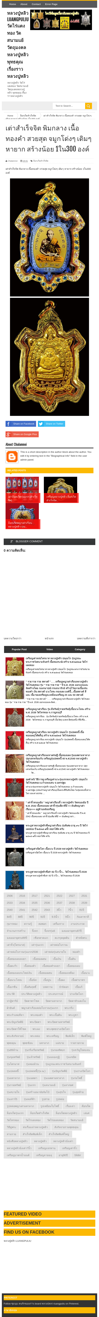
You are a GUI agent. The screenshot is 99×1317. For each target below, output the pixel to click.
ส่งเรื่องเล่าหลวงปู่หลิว (35, 1127)
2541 (22, 909)
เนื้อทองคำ (30, 965)
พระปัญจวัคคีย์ (15, 1021)
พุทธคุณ (11, 1043)
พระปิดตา (35, 1021)
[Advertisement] (31, 1185)
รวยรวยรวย (77, 1043)
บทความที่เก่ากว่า (86, 638)
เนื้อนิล (33, 979)
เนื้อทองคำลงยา (51, 965)
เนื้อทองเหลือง (66, 972)
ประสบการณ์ (55, 993)
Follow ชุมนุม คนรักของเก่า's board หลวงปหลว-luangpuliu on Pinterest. (41, 1303)
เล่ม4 (86, 1113)
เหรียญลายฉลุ (44, 1155)
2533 (10, 902)
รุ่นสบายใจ (13, 1092)
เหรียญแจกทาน (47, 1148)
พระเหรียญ (52, 1036)
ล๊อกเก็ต (86, 1106)
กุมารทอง (12, 923)
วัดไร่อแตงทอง (55, 1120)
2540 (10, 909)
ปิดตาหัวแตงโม (77, 1000)
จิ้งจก (35, 930)
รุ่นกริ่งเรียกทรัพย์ (34, 1050)
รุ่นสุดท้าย (78, 1092)
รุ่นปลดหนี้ (13, 1071)
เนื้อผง (61, 979)
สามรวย (11, 1134)
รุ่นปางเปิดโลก (82, 1071)
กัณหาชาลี (83, 916)
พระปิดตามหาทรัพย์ (59, 1021)
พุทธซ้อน (28, 1043)
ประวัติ (11, 993)
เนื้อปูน (47, 979)
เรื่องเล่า (70, 1106)
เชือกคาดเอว (41, 937)
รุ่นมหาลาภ (13, 1078)
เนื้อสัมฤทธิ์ (30, 986)
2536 (47, 902)
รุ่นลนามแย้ (48, 1085)
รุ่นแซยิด (71, 1057)
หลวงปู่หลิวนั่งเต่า (63, 1141)
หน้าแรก (49, 638)
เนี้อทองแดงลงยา (16, 958)
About (23, 4)
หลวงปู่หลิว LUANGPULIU (17, 1241)
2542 (34, 909)
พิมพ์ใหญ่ (86, 1036)
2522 (59, 895)
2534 (22, 902)
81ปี (81, 909)
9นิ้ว (67, 916)
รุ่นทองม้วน (32, 1064)
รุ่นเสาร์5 (12, 1099)
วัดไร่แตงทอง (33, 1120)
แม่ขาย (60, 1043)
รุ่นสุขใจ (61, 1092)
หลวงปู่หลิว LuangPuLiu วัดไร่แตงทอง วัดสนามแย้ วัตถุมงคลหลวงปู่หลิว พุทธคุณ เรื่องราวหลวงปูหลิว (18, 44)
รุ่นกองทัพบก (58, 1050)
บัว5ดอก (63, 986)
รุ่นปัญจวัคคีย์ (59, 1071)
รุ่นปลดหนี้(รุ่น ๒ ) (35, 1071)
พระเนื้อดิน (55, 1014)
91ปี (43, 916)
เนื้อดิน (72, 958)
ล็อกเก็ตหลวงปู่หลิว (66, 1113)
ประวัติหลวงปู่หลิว (31, 993)
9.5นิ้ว (55, 916)
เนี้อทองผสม (39, 958)
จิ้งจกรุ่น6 (49, 930)
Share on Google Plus (21, 434)
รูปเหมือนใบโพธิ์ (50, 1106)
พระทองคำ (37, 1014)
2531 (84, 895)
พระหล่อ (35, 1036)
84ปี (9, 916)
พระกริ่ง (69, 1007)
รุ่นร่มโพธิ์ (76, 1078)
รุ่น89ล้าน (12, 1050)
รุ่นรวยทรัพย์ (14, 1085)
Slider (77, 1155)
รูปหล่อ (60, 1099)
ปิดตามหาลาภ (54, 1000)
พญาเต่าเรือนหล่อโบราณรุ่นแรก (39, 1007)
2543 (47, 909)
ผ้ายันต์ (11, 1007)
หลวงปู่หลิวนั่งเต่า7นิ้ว (19, 1148)
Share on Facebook (20, 424)
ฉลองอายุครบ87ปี (72, 930)
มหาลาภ (44, 1043)
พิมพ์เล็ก (70, 1036)
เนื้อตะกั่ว (12, 965)
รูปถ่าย (45, 1099)
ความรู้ (28, 923)
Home (12, 4)
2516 (22, 895)
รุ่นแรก (32, 1085)
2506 (10, 895)
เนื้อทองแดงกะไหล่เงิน (19, 972)
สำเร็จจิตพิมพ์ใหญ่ (59, 1134)
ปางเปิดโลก (76, 993)
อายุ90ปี (63, 1155)
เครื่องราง (58, 923)
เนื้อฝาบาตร (78, 979)
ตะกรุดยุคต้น (62, 937)
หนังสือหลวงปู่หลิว (17, 1141)
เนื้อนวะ (85, 972)
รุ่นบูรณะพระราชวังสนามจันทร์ (63, 1064)
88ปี (20, 916)
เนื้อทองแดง (73, 965)
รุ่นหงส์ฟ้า (29, 1099)
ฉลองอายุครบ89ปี (17, 937)
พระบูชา (73, 1014)
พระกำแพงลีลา (15, 1014)
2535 (34, 902)
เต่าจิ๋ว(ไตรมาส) (16, 944)
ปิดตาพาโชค (31, 1000)
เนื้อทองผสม (45, 972)
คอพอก (42, 923)
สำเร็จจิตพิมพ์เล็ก (32, 1134)
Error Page (51, 4)
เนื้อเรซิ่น (12, 986)
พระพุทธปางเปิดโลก (58, 1029)
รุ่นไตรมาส (13, 1064)
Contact (36, 4)
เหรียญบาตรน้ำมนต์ (18, 1155)
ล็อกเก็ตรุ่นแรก (15, 1113)
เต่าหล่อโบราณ (59, 944)
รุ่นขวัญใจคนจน (80, 1050)
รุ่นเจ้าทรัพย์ (33, 1057)
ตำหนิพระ (81, 937)
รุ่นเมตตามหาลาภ (54, 1078)
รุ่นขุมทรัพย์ (13, 1057)
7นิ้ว (70, 909)
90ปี (31, 916)
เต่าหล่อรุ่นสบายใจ (55, 951)
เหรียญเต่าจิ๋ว (69, 1148)
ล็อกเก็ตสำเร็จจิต (40, 161)
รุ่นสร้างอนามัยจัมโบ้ (37, 1092)
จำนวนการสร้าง (16, 930)
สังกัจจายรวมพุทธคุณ (66, 1127)
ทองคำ (76, 951)
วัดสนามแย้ (76, 1120)
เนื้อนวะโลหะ (14, 979)
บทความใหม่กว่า (12, 638)
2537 (59, 902)
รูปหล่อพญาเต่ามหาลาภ (20, 1106)
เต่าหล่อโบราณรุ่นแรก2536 (22, 951)
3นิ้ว (59, 909)
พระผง (36, 1029)
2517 (34, 895)
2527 (72, 895)
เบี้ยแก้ (78, 986)
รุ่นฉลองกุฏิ (53, 1057)
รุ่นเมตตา (31, 1078)
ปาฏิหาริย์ (12, 1000)
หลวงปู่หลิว (40, 1141)
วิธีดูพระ (11, 1127)
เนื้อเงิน (57, 958)
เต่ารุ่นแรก (37, 944)
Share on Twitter (50, 424)
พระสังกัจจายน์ (15, 1036)
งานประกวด (78, 923)
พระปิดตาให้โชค (16, 1029)
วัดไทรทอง (13, 1120)
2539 (84, 902)
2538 (72, 902)
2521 (47, 895)
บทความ (48, 986)
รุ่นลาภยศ (67, 1085)
